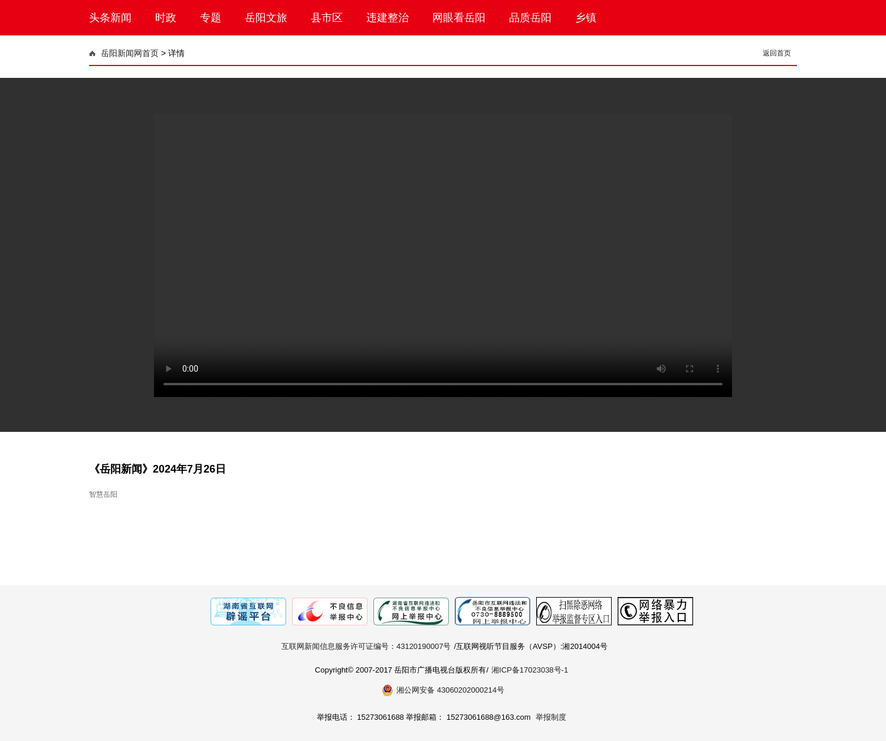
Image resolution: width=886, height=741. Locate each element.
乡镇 (585, 18)
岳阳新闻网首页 (130, 53)
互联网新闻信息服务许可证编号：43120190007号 (366, 646)
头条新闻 (110, 18)
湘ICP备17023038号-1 (529, 669)
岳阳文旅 (266, 18)
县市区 (327, 18)
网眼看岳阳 (458, 18)
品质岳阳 (530, 18)
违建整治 (387, 18)
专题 (210, 18)
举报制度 (551, 717)
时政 (165, 18)
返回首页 (777, 53)
